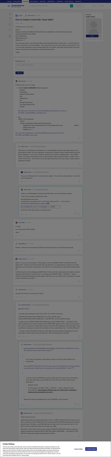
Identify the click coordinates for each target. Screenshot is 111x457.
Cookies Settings (78, 449)
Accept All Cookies (91, 449)
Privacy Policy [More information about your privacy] (25, 456)
